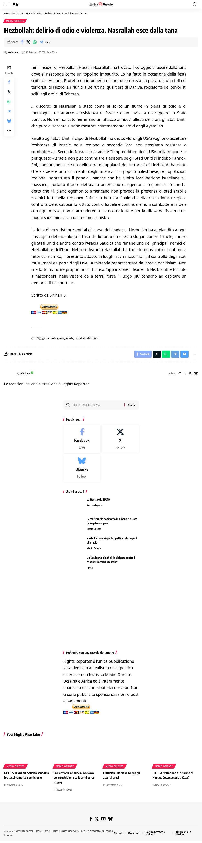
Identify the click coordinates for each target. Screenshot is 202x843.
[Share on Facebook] (22, 42)
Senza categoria (95, 508)
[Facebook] (183, 375)
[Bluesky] (195, 375)
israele (69, 339)
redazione (14, 53)
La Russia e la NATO (98, 502)
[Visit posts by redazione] (9, 375)
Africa (90, 570)
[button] (7, 4)
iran (61, 339)
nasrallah (80, 339)
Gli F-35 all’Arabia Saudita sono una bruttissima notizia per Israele (25, 780)
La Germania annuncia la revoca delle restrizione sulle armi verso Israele (75, 780)
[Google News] (103, 821)
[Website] (178, 375)
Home (7, 13)
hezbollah (52, 339)
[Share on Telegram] (41, 42)
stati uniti (92, 339)
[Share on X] (28, 42)
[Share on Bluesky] (9, 122)
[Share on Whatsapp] (35, 42)
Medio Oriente (19, 13)
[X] (189, 375)
